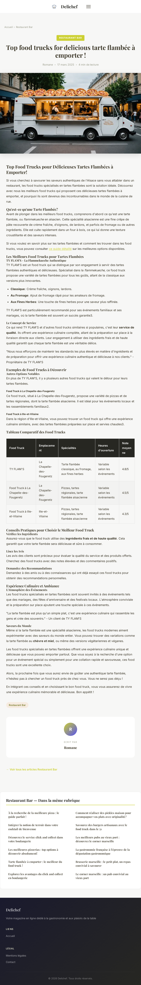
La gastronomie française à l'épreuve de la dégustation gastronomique (103, 851)
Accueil (8, 27)
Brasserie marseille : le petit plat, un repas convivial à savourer (103, 863)
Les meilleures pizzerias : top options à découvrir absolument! (33, 851)
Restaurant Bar (24, 27)
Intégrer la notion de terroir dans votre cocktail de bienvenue (33, 827)
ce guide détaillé (60, 249)
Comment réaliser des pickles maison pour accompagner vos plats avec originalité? (103, 815)
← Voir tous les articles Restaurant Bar (31, 769)
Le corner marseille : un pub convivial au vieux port (102, 876)
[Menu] (88, 7)
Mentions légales (16, 955)
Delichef (63, 7)
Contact (10, 962)
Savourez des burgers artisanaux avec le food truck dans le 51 (101, 827)
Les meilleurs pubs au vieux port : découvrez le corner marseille (97, 839)
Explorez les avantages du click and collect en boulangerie (35, 876)
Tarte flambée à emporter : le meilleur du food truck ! (35, 863)
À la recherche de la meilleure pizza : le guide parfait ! (33, 815)
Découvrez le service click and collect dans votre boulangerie (35, 839)
